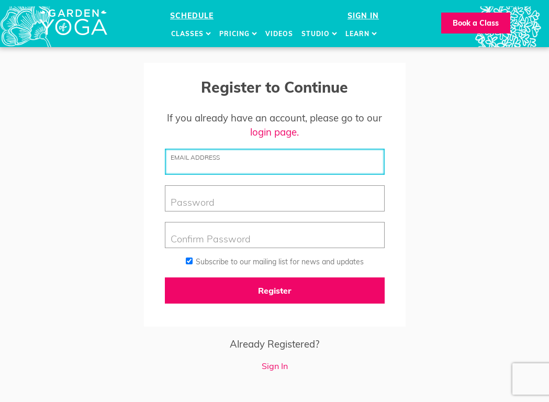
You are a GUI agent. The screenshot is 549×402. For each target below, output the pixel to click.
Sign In (363, 16)
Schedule (192, 16)
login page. (274, 132)
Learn (361, 34)
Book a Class (476, 23)
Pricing (238, 34)
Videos (279, 34)
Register (275, 290)
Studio (319, 34)
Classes (191, 34)
